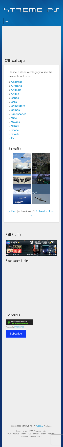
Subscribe (16, 333)
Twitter (34, 17)
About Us (51, 434)
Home (18, 431)
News (25, 431)
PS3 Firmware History (39, 431)
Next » (43, 211)
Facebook (20, 17)
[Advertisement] (31, 41)
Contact (25, 436)
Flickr (29, 17)
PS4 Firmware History (17, 434)
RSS (43, 17)
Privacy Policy (35, 436)
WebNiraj (39, 426)
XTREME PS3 (19, 327)
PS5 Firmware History (37, 434)
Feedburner (25, 17)
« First (12, 211)
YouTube (38, 17)
